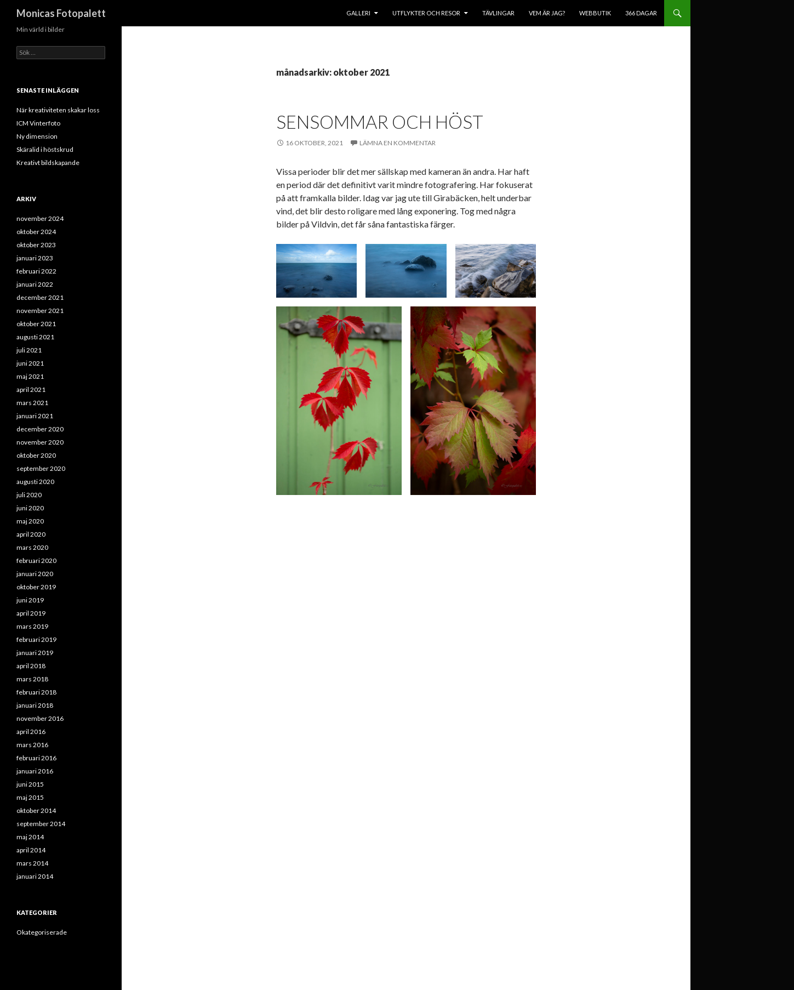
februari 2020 (36, 560)
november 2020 (40, 442)
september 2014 (40, 824)
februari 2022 (36, 271)
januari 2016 (34, 771)
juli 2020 (29, 495)
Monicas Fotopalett (61, 13)
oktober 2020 (36, 455)
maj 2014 (30, 837)
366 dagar (641, 12)
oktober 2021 (36, 324)
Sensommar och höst (379, 122)
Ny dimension (37, 136)
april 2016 (30, 731)
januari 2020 (34, 574)
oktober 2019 (36, 587)
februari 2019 (36, 639)
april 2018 (30, 666)
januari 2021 (34, 416)
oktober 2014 (36, 810)
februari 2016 (36, 758)
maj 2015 (30, 797)
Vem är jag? (547, 12)
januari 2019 (34, 652)
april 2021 (30, 389)
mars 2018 (32, 679)
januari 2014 (34, 876)
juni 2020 (30, 508)
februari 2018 (36, 692)
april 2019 (30, 613)
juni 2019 (30, 600)
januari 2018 (34, 705)
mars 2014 (32, 863)
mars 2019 (32, 626)
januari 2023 (34, 258)
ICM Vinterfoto (38, 123)
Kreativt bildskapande (47, 162)
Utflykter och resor (426, 12)
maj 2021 (30, 376)
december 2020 (40, 429)
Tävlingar (498, 12)
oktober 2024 (36, 231)
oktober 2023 (36, 245)
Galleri (358, 12)
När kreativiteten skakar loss (58, 110)
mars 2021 (32, 403)
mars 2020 (32, 547)
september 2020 (40, 468)
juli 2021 (29, 350)
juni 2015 (30, 784)
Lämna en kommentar (397, 143)
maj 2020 (30, 521)
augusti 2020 (35, 481)
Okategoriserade (41, 932)
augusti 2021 (35, 337)
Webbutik (595, 12)
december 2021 (40, 297)
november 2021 (40, 310)
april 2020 (30, 534)
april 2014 (30, 850)
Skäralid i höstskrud (44, 149)
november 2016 (40, 718)
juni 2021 (30, 363)
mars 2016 (32, 745)
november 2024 (40, 218)
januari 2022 (34, 284)
